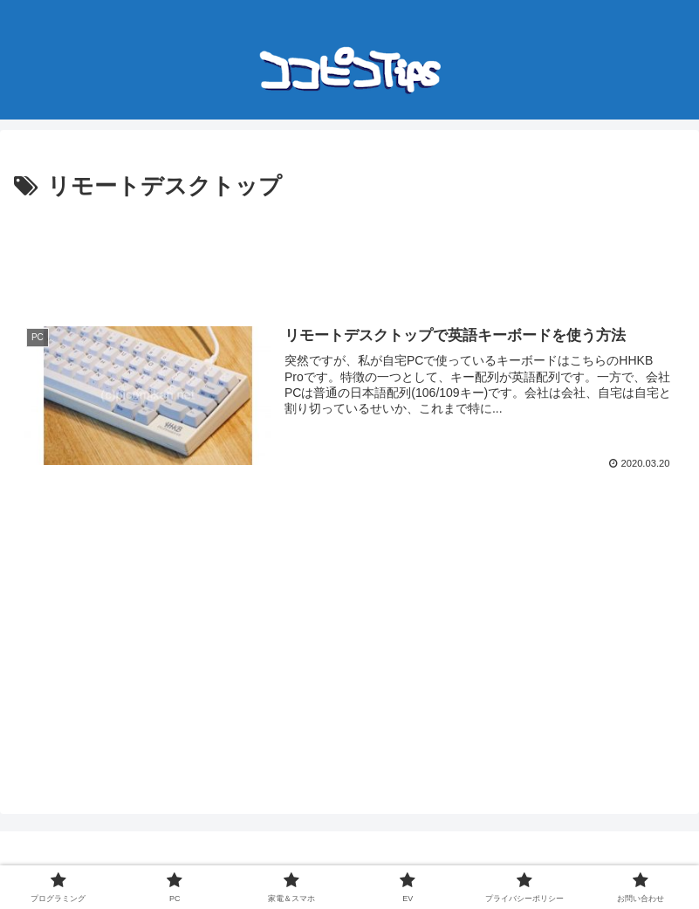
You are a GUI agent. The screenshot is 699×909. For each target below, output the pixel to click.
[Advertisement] (349, 254)
